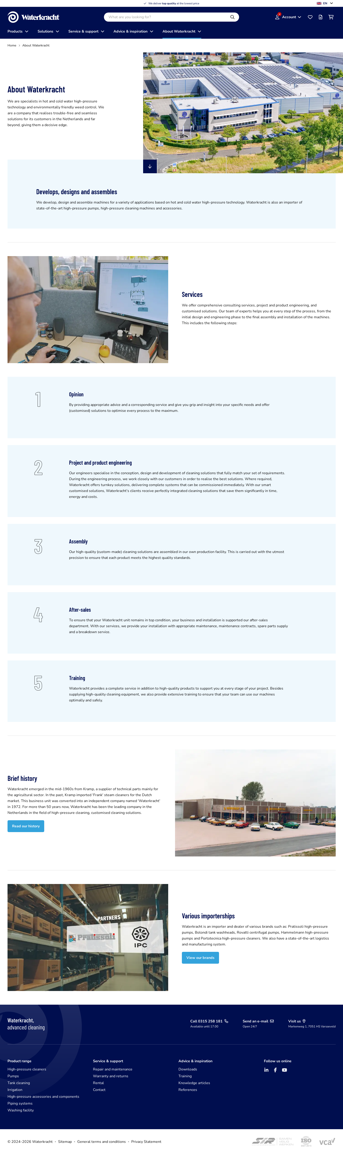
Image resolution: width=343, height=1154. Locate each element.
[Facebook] (275, 1070)
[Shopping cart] (331, 17)
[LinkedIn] (266, 1070)
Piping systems (20, 1103)
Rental (98, 1082)
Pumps (13, 1076)
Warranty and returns (110, 1076)
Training (185, 1076)
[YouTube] (284, 1070)
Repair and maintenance (112, 1069)
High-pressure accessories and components (43, 1096)
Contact (99, 1089)
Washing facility (21, 1110)
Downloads (187, 1069)
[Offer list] (320, 17)
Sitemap (65, 1141)
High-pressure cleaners (27, 1069)
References (187, 1089)
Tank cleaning (19, 1082)
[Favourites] (310, 17)
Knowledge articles (194, 1082)
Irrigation (15, 1089)
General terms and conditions (101, 1141)
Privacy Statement (146, 1141)
